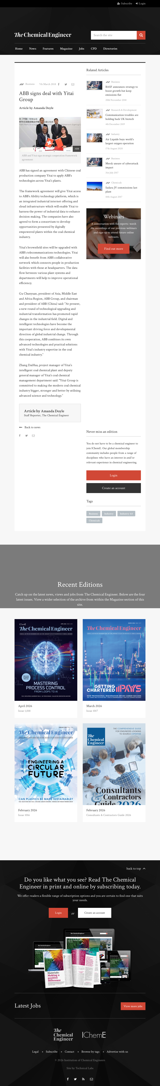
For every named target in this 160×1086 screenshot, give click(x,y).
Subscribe (124, 3)
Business (30, 83)
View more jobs (132, 1005)
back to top (134, 868)
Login (140, 3)
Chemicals (116, 182)
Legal (35, 1050)
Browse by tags (90, 1050)
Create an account (113, 487)
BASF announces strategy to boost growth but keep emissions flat (121, 90)
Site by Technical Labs (80, 1067)
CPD (88, 48)
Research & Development (124, 109)
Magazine (62, 48)
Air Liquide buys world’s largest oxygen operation (119, 141)
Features (45, 48)
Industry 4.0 (126, 513)
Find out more (113, 248)
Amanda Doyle (53, 410)
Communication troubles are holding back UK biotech (121, 117)
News (31, 48)
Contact (69, 1050)
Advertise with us (117, 1050)
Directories (103, 48)
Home (18, 48)
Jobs (76, 48)
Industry (115, 134)
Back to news (32, 427)
